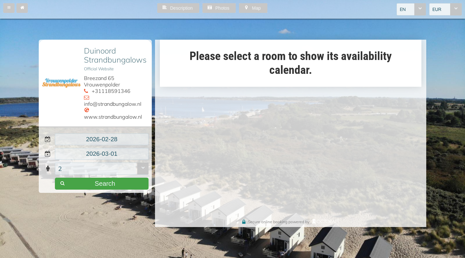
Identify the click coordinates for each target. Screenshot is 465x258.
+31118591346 (111, 91)
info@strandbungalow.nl (112, 104)
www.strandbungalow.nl (113, 117)
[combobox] (411, 9)
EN (403, 9)
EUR (436, 9)
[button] (9, 8)
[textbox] (102, 139)
